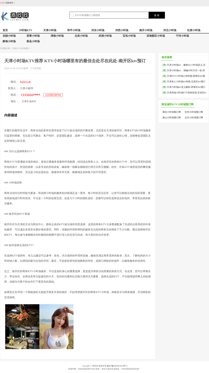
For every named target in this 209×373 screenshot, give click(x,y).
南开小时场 (145, 30)
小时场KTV (25, 30)
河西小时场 (121, 30)
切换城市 (9, 3)
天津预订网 (5, 48)
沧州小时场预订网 (194, 112)
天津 (2, 3)
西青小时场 (33, 35)
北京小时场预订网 (194, 117)
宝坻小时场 (129, 35)
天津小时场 (49, 30)
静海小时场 (9, 41)
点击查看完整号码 (53, 95)
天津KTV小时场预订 (21, 48)
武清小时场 (105, 35)
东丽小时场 (9, 35)
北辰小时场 (81, 35)
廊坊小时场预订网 (171, 112)
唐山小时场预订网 (171, 117)
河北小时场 (169, 30)
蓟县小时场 (33, 41)
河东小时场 (97, 30)
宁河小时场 (182, 35)
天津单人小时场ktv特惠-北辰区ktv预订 (183, 81)
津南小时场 (57, 35)
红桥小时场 (193, 30)
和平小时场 (73, 30)
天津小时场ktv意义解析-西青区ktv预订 (183, 87)
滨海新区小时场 (156, 35)
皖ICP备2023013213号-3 (117, 366)
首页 (5, 30)
